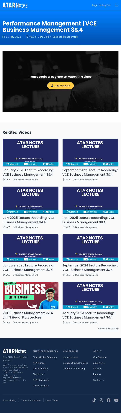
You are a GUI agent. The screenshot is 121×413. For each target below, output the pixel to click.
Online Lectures (41, 385)
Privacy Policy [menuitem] (9, 400)
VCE (31, 37)
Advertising (99, 362)
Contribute (70, 351)
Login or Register (101, 5)
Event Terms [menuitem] (52, 400)
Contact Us (98, 380)
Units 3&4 (43, 37)
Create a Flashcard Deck (75, 362)
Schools (97, 368)
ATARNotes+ (39, 362)
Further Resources (45, 351)
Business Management (65, 37)
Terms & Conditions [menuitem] (31, 400)
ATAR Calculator (41, 380)
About (97, 351)
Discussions (39, 374)
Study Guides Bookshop (45, 357)
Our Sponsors (100, 357)
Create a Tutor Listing (74, 368)
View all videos (108, 328)
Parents (97, 374)
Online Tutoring (40, 368)
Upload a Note (70, 357)
